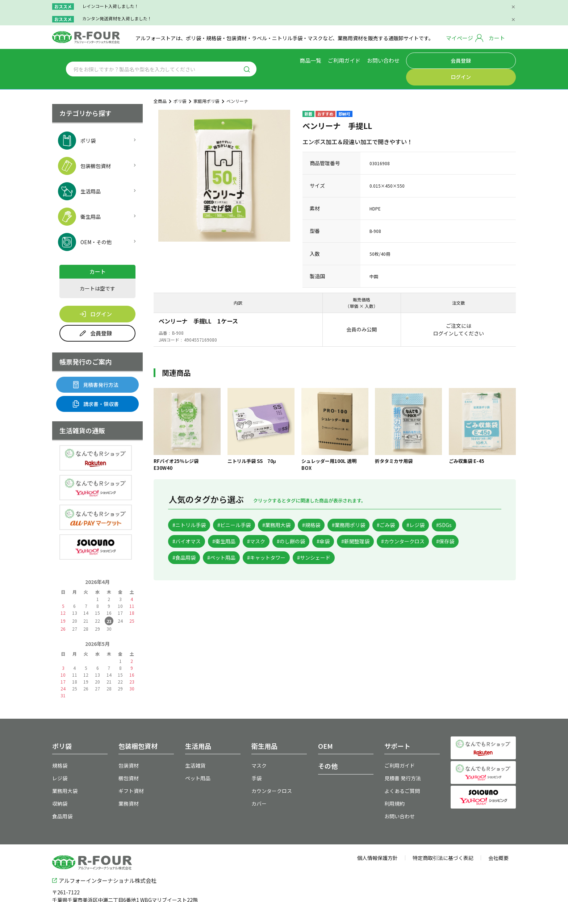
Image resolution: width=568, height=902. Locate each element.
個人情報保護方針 (377, 839)
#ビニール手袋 (245, 506)
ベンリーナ (237, 82)
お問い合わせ (397, 59)
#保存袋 (247, 542)
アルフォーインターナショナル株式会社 (104, 860)
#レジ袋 (459, 506)
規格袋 (59, 746)
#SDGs (183, 524)
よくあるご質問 (402, 772)
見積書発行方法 (96, 365)
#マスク (306, 524)
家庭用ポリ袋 (206, 82)
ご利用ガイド (358, 59)
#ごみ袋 (423, 506)
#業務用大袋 (294, 506)
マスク (259, 746)
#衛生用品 (267, 524)
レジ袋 (59, 759)
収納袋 (59, 784)
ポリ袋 (180, 82)
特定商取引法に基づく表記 (443, 839)
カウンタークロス (271, 772)
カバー (259, 784)
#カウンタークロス (198, 542)
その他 (328, 747)
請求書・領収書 (96, 385)
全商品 (160, 82)
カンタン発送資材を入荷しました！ (117, 18)
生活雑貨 (195, 746)
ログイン (492, 59)
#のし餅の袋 (347, 524)
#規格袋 (335, 506)
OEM (325, 727)
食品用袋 (62, 797)
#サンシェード (437, 542)
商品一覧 (325, 59)
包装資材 (128, 746)
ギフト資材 (131, 772)
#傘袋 (386, 524)
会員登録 (444, 59)
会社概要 (498, 839)
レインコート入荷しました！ (110, 6)
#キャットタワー (382, 542)
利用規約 (394, 784)
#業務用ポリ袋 (379, 506)
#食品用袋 (286, 542)
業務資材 (128, 784)
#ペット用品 (330, 542)
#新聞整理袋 (424, 524)
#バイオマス (223, 524)
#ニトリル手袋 (192, 506)
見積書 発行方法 (402, 759)
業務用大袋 (65, 772)
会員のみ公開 (361, 310)
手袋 (256, 759)
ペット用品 (197, 759)
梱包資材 (128, 759)
